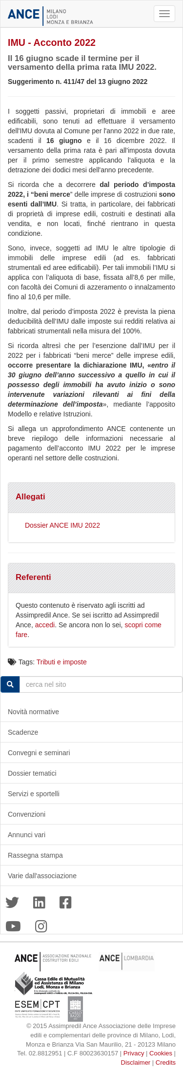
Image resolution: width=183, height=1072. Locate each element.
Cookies (160, 1053)
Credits (166, 1062)
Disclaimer (136, 1062)
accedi (45, 625)
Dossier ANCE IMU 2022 (62, 525)
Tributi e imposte (62, 662)
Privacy (133, 1053)
